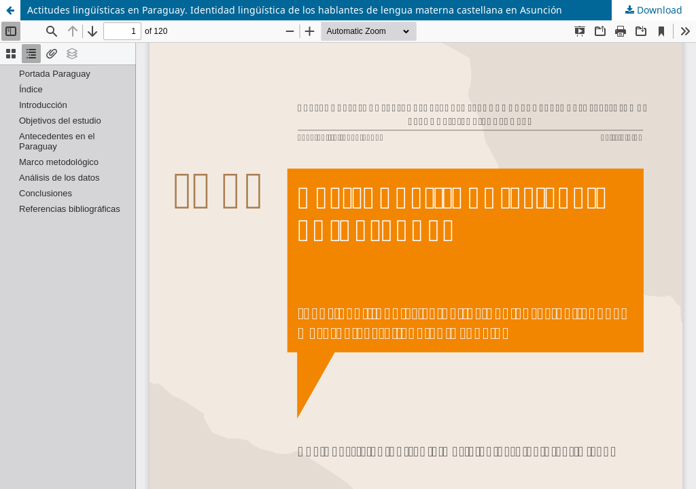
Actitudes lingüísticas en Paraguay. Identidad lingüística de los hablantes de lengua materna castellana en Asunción (294, 9)
